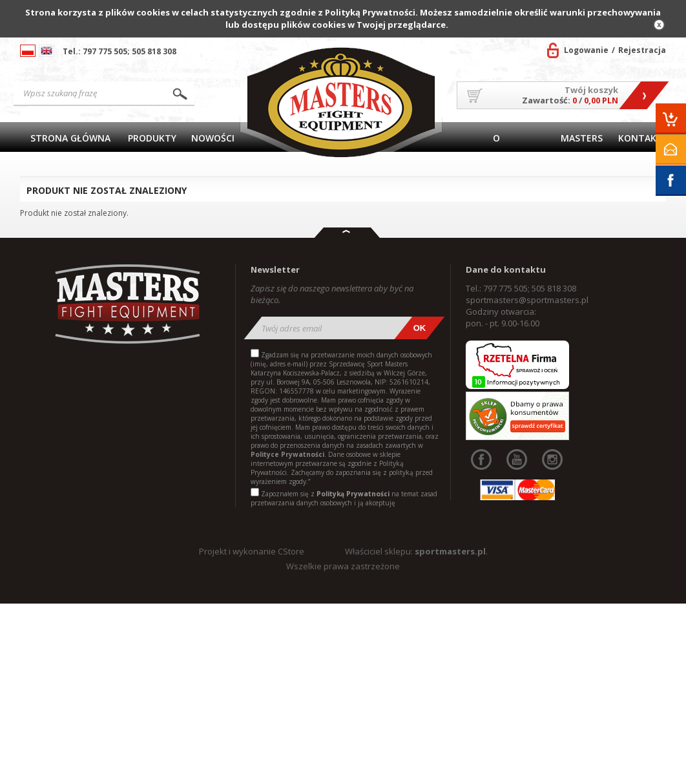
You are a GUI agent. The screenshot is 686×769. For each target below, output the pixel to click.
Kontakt (640, 138)
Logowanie (586, 50)
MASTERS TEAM (582, 142)
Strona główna (70, 138)
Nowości (212, 138)
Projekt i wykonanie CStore (251, 551)
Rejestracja (642, 50)
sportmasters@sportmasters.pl (527, 300)
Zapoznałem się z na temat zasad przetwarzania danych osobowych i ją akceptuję (344, 498)
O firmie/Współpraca (497, 142)
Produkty (152, 138)
